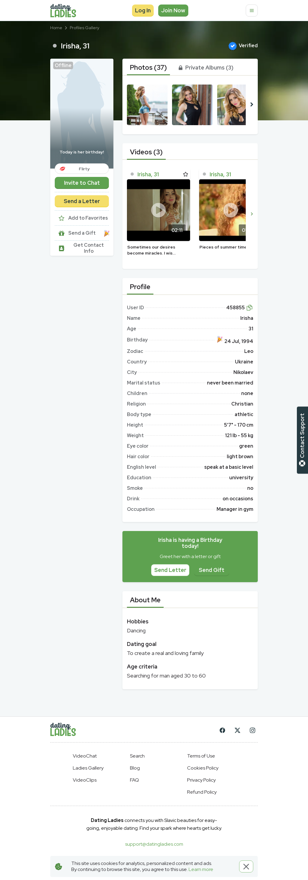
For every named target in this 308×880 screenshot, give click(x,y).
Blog (135, 768)
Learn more (201, 869)
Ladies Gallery (88, 768)
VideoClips (85, 780)
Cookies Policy (202, 768)
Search (137, 756)
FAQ (134, 780)
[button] (81, 113)
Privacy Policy (201, 780)
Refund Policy (202, 792)
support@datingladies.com (154, 844)
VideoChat (85, 756)
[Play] (158, 210)
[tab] (148, 67)
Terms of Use (201, 756)
